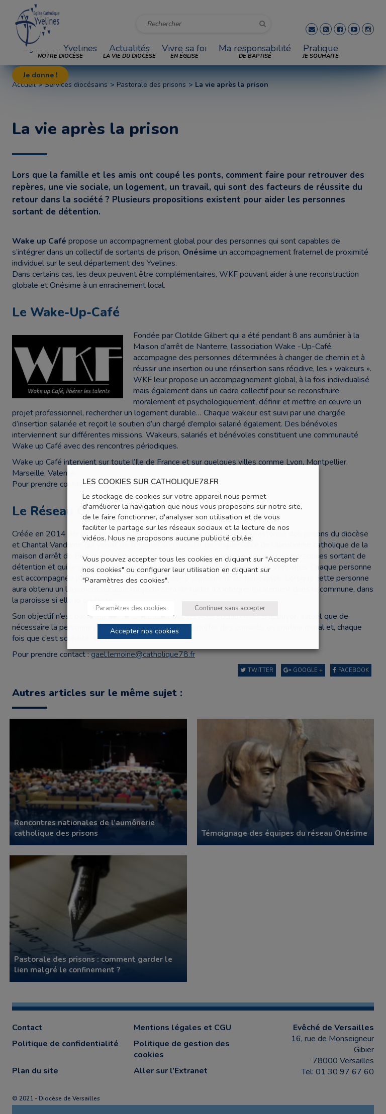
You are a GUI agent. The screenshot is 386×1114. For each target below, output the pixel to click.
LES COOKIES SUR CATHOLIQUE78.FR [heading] (150, 482)
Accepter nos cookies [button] (144, 631)
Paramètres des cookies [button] (130, 608)
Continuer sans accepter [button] (230, 608)
